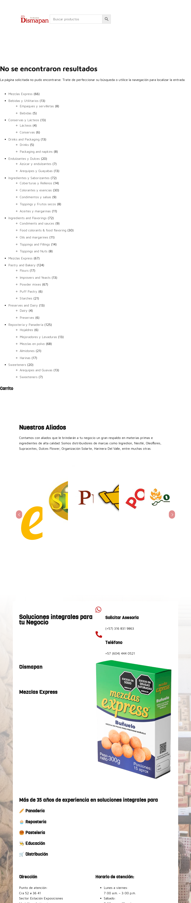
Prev (19, 494)
